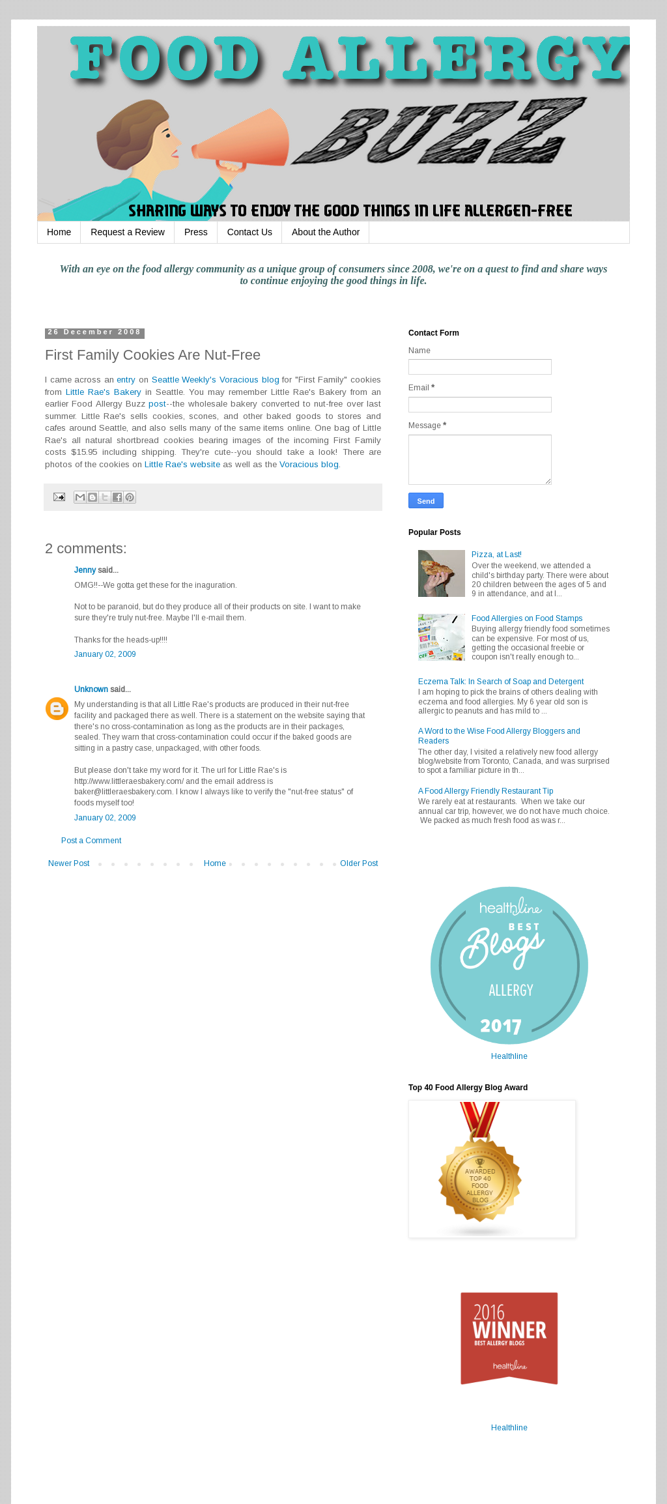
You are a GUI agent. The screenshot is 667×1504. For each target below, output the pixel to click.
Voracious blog (249, 379)
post (157, 404)
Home (59, 232)
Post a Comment (91, 840)
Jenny (85, 570)
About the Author (326, 232)
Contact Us (249, 232)
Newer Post (68, 863)
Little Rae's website (182, 464)
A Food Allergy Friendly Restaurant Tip (485, 791)
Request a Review (128, 232)
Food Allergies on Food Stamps (527, 618)
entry (126, 379)
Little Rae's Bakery (103, 392)
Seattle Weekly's (184, 379)
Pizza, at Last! (497, 554)
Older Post (359, 863)
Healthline (509, 1056)
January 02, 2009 (105, 654)
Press (196, 232)
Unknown (91, 689)
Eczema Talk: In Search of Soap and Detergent (501, 681)
